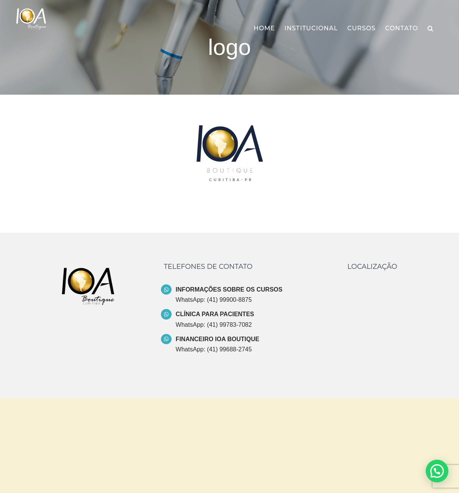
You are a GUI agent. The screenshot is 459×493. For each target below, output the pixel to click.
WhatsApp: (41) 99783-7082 (214, 324)
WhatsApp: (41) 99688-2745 (214, 349)
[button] (431, 28)
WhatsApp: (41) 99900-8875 (214, 299)
